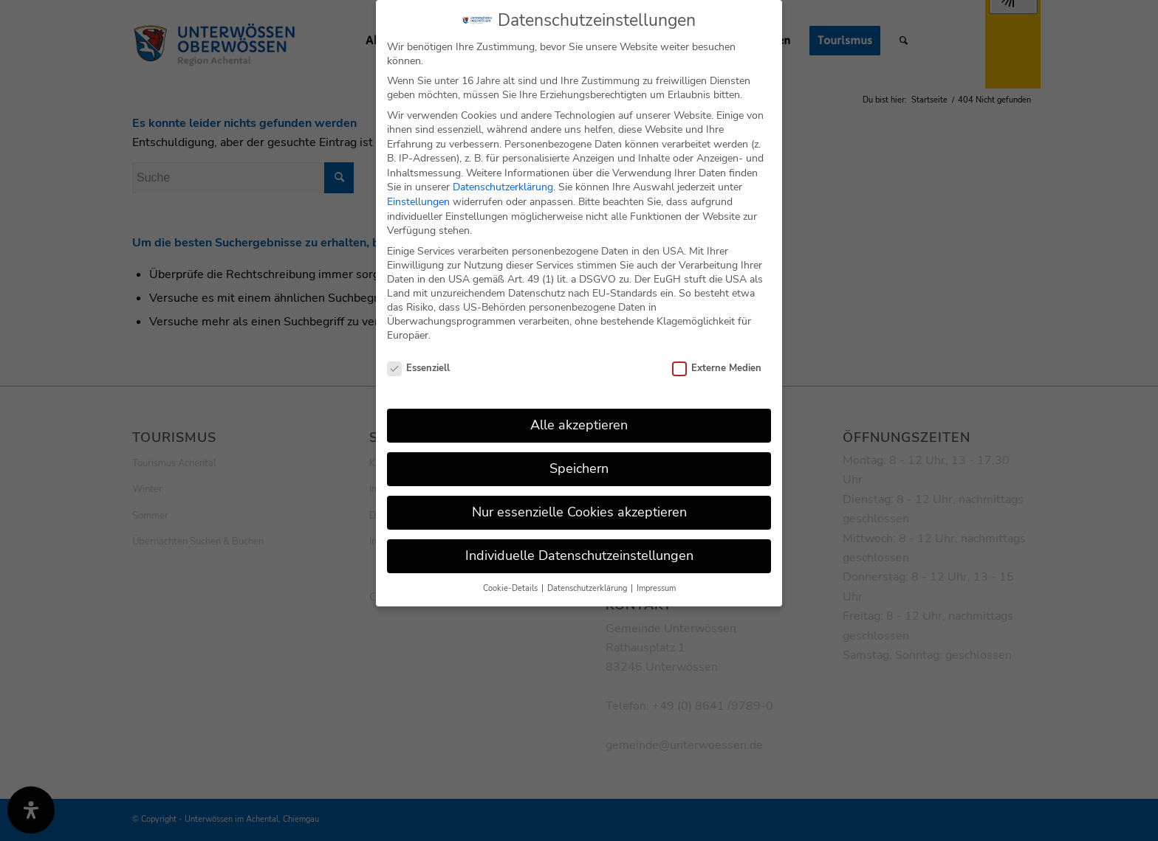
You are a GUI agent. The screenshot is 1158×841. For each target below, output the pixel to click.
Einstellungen (418, 194)
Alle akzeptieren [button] (579, 417)
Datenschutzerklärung (503, 180)
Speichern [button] (579, 460)
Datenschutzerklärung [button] (588, 580)
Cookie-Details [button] (511, 580)
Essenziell (418, 360)
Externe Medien (716, 360)
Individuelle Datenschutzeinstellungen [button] (579, 547)
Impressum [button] (656, 580)
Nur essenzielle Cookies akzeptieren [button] (579, 504)
